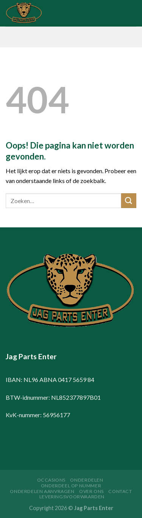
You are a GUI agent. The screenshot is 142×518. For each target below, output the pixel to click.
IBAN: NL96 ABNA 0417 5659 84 (50, 379)
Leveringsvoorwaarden (72, 496)
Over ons (91, 491)
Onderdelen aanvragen (42, 491)
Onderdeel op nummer (71, 485)
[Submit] (128, 200)
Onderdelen (86, 480)
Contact (120, 491)
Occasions (51, 480)
